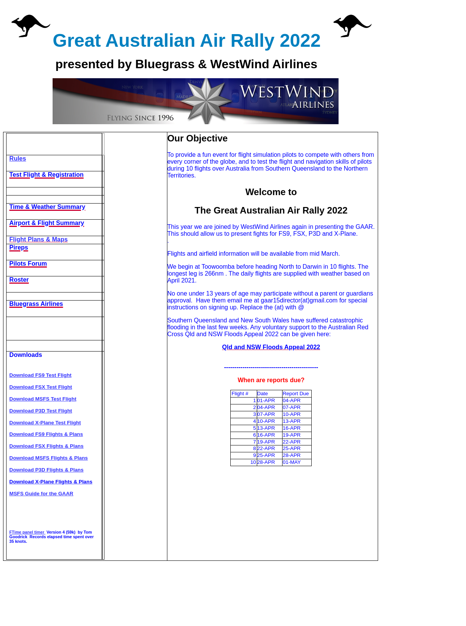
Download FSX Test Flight (40, 387)
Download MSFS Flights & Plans (48, 458)
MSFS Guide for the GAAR (41, 493)
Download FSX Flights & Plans (46, 446)
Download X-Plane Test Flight (45, 423)
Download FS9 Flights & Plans (46, 434)
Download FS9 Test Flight (40, 375)
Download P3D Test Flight (40, 411)
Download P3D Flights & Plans (46, 470)
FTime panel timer (27, 532)
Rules (17, 158)
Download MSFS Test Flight (42, 399)
